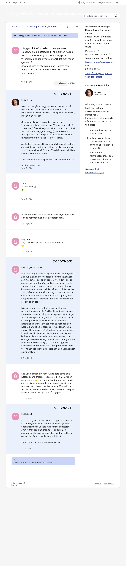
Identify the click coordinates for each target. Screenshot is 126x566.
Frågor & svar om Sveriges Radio (94, 2)
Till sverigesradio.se (15, 2)
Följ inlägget (61, 83)
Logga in (97, 484)
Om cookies (109, 484)
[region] (43, 64)
